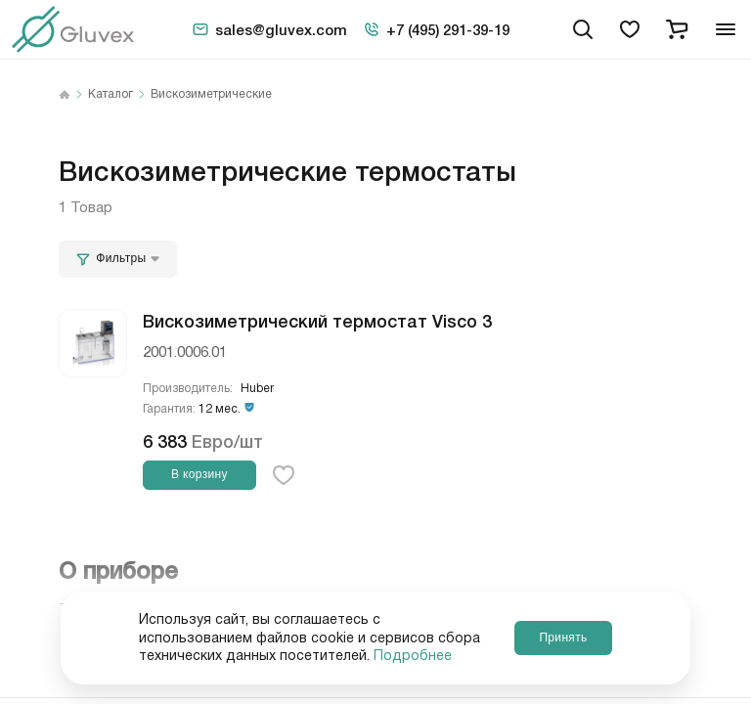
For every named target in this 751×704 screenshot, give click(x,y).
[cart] (676, 29)
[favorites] (629, 29)
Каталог (110, 95)
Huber (257, 388)
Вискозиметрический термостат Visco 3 (317, 319)
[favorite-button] (283, 475)
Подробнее (413, 656)
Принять (563, 637)
